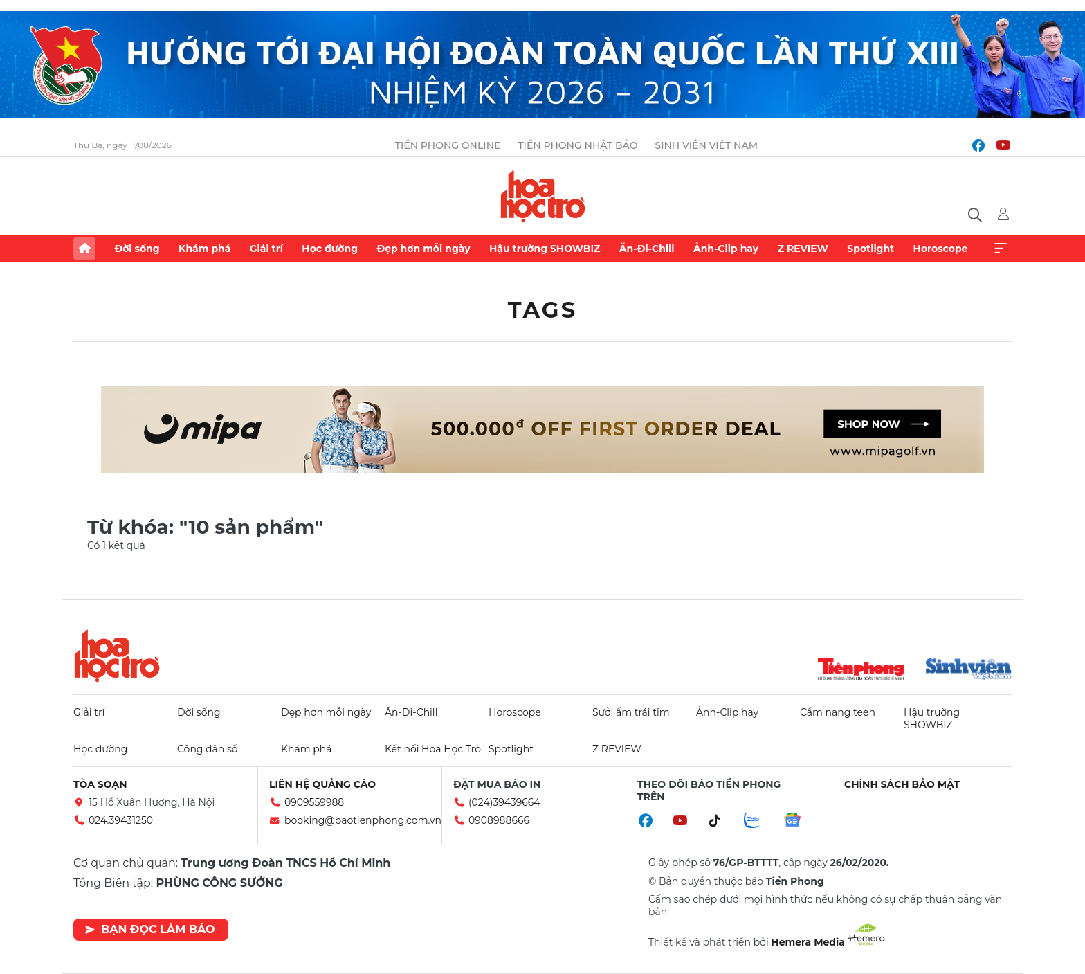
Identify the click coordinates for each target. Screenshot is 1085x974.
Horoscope (940, 248)
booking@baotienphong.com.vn (362, 820)
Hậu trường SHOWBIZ (544, 248)
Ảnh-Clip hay (725, 248)
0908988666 (498, 820)
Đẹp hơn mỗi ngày (423, 248)
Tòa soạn (100, 784)
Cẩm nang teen (837, 712)
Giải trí (266, 248)
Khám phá (204, 248)
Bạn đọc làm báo (149, 929)
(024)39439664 (504, 802)
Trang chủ (84, 248)
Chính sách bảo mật (902, 784)
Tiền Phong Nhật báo (577, 145)
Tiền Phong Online (448, 145)
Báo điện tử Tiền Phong (543, 196)
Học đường (330, 248)
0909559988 (314, 802)
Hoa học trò (117, 655)
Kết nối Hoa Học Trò (433, 749)
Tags (543, 309)
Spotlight (870, 248)
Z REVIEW (803, 248)
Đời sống (136, 248)
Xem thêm (1001, 248)
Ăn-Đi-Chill (647, 248)
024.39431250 (121, 820)
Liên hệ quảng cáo (322, 784)
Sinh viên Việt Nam (706, 145)
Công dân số (207, 749)
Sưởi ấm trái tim (631, 712)
